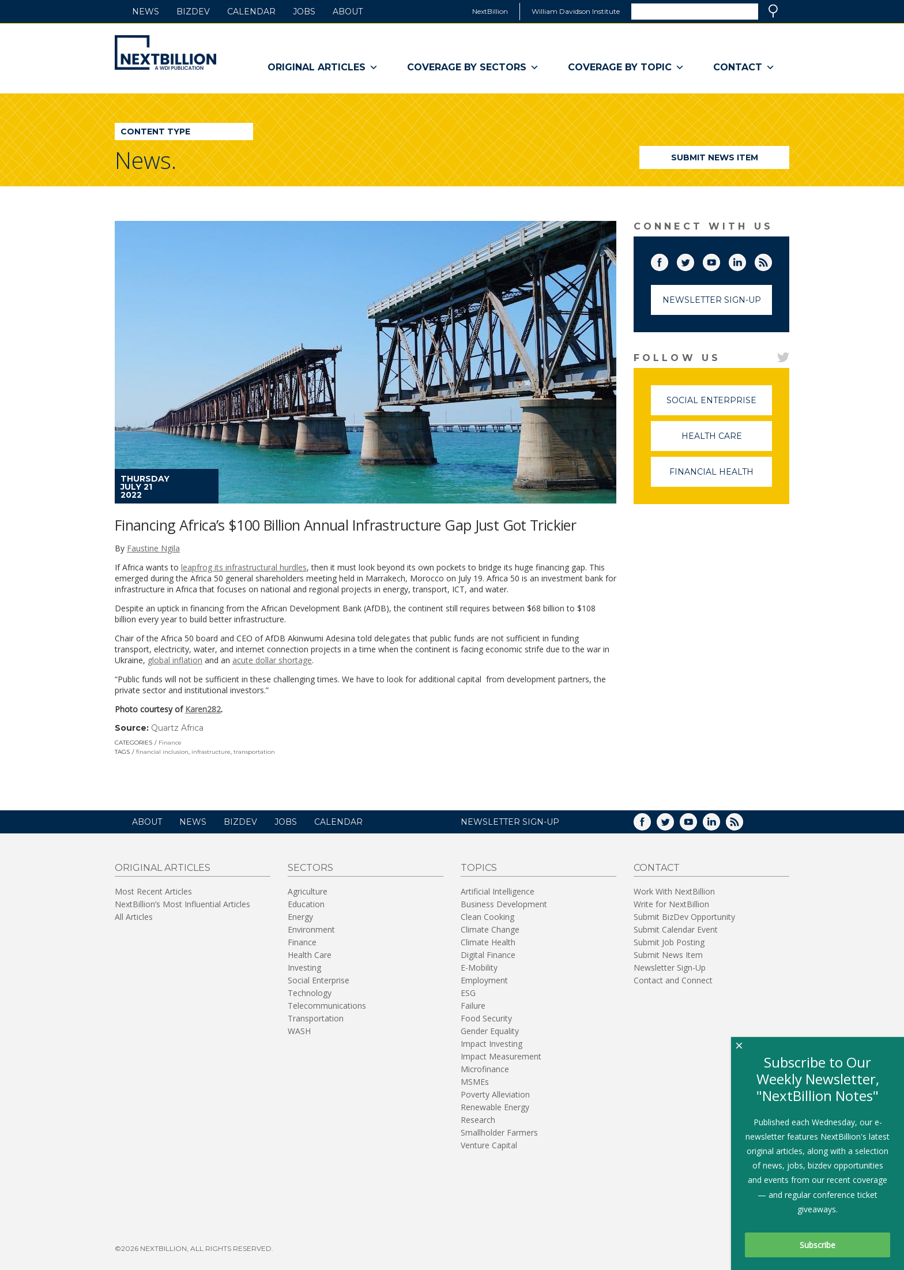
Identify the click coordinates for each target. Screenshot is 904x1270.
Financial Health (720, 477)
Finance (170, 742)
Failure (473, 1005)
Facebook (667, 260)
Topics (479, 867)
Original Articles (323, 67)
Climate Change (490, 929)
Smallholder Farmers (499, 1132)
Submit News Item (714, 157)
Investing (304, 967)
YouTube (719, 260)
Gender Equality (490, 1030)
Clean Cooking (487, 916)
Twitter (693, 260)
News (145, 11)
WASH (299, 1030)
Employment (484, 980)
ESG (468, 992)
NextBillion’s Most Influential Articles (182, 904)
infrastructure (211, 752)
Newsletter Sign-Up (711, 300)
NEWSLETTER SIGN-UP (510, 822)
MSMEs (475, 1081)
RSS (771, 260)
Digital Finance (488, 954)
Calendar (251, 11)
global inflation (175, 660)
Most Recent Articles (153, 891)
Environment (311, 929)
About (348, 11)
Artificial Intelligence (497, 891)
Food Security (486, 1018)
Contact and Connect (673, 980)
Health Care (727, 441)
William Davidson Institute (576, 11)
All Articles (134, 916)
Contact (744, 67)
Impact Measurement (501, 1056)
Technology (310, 992)
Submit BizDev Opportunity (684, 916)
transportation (254, 752)
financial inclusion (162, 752)
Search (773, 11)
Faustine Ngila (153, 548)
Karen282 (203, 709)
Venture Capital (489, 1145)
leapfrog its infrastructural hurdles (244, 567)
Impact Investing (491, 1043)
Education (306, 904)
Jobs (304, 11)
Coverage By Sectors (473, 67)
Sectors (310, 867)
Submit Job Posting (669, 942)
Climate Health (488, 942)
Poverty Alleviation (495, 1094)
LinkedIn (745, 260)
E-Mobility (479, 967)
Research (478, 1119)
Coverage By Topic (626, 67)
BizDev (193, 11)
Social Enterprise (719, 405)
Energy (300, 916)
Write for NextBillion (671, 904)
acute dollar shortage (272, 660)
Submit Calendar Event (676, 929)
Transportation (316, 1018)
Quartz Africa (177, 728)
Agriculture (307, 891)
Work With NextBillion (674, 891)
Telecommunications (327, 1005)
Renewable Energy (495, 1107)
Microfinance (485, 1069)
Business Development (504, 904)
